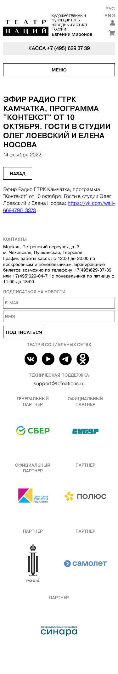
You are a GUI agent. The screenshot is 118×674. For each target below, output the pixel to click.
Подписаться (24, 332)
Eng (109, 16)
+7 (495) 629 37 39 (68, 48)
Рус (110, 9)
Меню (59, 70)
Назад (17, 174)
